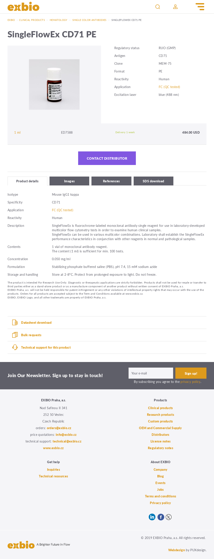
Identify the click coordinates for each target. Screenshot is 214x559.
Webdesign (176, 550)
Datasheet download (36, 322)
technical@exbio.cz (67, 441)
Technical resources (53, 476)
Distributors (160, 434)
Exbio (11, 20)
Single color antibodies (89, 20)
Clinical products (32, 20)
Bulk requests (31, 335)
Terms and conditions (160, 496)
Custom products (160, 421)
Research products (160, 414)
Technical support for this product (46, 347)
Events (160, 483)
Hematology (58, 20)
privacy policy (190, 381)
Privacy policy (160, 503)
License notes (161, 441)
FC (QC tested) (169, 86)
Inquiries (53, 469)
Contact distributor (107, 158)
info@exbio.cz (66, 434)
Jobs (160, 489)
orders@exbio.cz (59, 428)
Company (161, 469)
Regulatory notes (160, 448)
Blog (160, 476)
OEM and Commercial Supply (160, 428)
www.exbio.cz (53, 448)
